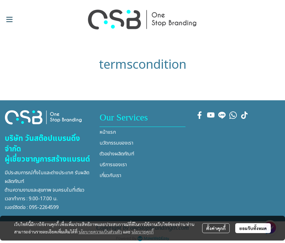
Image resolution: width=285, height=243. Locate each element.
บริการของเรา (113, 164)
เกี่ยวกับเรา (110, 175)
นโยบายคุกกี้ (142, 231)
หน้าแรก (108, 132)
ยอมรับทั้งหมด (253, 228)
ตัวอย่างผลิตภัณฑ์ (117, 154)
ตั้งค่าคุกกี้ (216, 228)
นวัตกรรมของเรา (116, 143)
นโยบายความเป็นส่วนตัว (100, 231)
